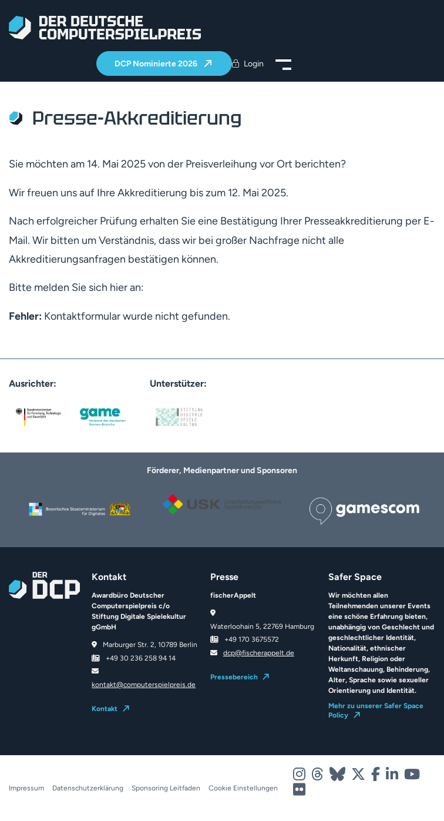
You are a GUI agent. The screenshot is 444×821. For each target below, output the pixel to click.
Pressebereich (234, 677)
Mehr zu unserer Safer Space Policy (375, 710)
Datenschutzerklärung (87, 788)
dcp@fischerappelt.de (258, 653)
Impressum (26, 788)
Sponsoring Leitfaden (166, 788)
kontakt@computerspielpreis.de (144, 685)
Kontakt (104, 709)
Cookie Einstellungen (243, 788)
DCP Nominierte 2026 (157, 64)
